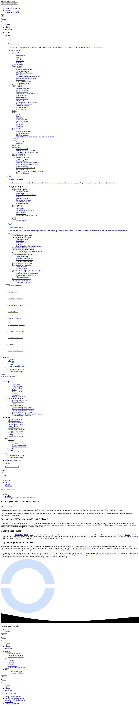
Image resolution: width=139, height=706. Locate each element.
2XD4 (21, 523)
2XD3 (31, 535)
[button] (12, 703)
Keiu (60, 538)
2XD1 (21, 535)
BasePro (127, 535)
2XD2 (26, 535)
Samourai (135, 536)
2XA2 (17, 535)
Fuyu (37, 538)
